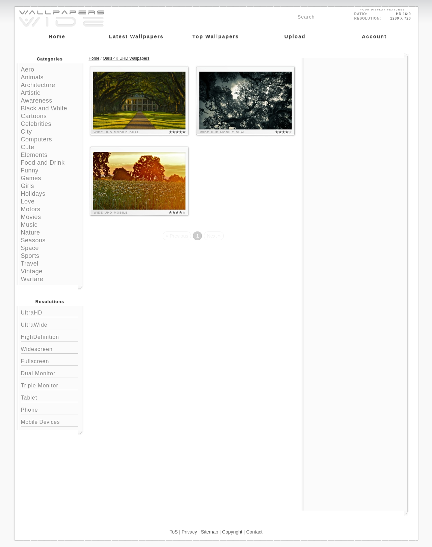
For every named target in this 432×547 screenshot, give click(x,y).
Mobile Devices (40, 422)
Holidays (33, 193)
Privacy (189, 532)
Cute (27, 147)
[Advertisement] (355, 100)
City (26, 131)
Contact (254, 532)
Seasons (33, 240)
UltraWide (49, 324)
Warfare (32, 279)
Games (31, 178)
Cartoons (34, 116)
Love (28, 201)
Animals (32, 77)
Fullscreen (49, 360)
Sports (30, 255)
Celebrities (36, 123)
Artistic (30, 92)
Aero (27, 69)
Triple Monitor (49, 384)
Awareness (36, 100)
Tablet (49, 397)
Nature (30, 232)
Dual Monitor (49, 372)
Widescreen (49, 348)
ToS (173, 532)
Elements (34, 155)
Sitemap (209, 532)
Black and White (44, 108)
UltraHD (49, 312)
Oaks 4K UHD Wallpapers (126, 58)
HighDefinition (49, 336)
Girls (27, 186)
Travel (29, 263)
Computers (36, 139)
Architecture (38, 85)
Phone (49, 409)
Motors (30, 209)
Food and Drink (43, 162)
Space (30, 248)
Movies (31, 217)
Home (94, 58)
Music (29, 224)
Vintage (32, 271)
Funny (30, 170)
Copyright (232, 532)
